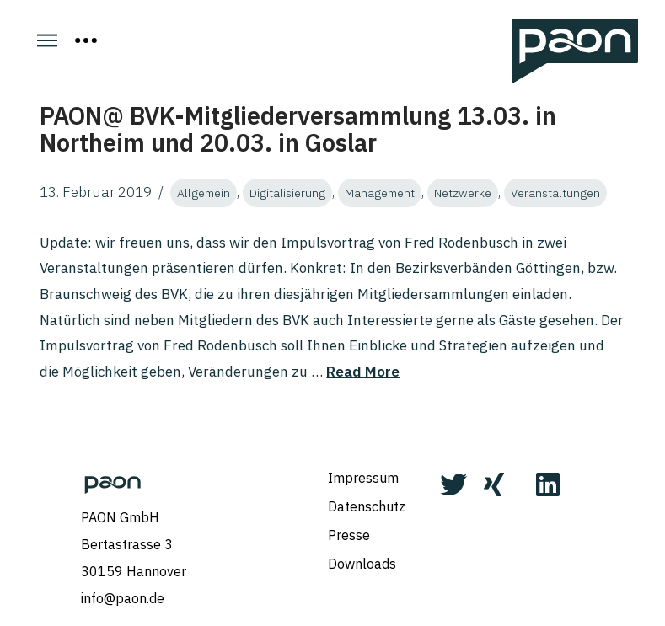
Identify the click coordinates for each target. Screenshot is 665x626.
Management (380, 193)
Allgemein (203, 193)
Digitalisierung (287, 193)
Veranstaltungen (555, 193)
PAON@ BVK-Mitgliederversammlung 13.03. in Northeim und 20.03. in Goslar (298, 128)
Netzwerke (462, 193)
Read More (363, 371)
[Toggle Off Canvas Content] (86, 40)
